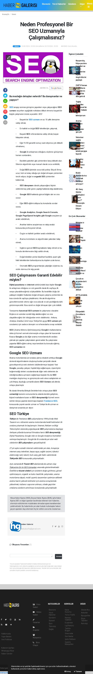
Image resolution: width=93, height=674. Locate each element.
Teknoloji (52, 626)
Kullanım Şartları (7, 648)
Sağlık (51, 629)
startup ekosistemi (7, 673)
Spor (51, 623)
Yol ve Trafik (70, 615)
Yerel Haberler (59, 4)
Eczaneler (69, 623)
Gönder (59, 556)
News (14, 14)
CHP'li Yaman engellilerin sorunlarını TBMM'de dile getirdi (81, 90)
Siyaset (52, 621)
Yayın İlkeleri (6, 637)
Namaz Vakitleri (68, 619)
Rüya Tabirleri (84, 619)
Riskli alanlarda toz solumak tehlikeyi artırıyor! (81, 178)
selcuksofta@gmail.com (31, 529)
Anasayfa (5, 14)
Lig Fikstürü (69, 626)
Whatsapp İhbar (7, 651)
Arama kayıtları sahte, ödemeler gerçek (80, 126)
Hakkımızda (6, 634)
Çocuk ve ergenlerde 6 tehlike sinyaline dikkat (81, 284)
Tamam (78, 671)
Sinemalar (69, 633)
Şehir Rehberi (70, 639)
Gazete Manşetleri (69, 643)
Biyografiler (85, 616)
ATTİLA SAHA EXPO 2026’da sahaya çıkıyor (81, 300)
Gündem (72, 4)
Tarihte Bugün (68, 629)
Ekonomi (46, 4)
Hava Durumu (68, 611)
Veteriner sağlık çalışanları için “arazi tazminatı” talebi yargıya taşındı (81, 145)
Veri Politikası (6, 639)
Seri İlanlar (69, 636)
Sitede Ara (85, 610)
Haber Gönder (6, 654)
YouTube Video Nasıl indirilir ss (80, 270)
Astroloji (84, 623)
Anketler (84, 613)
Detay (67, 671)
